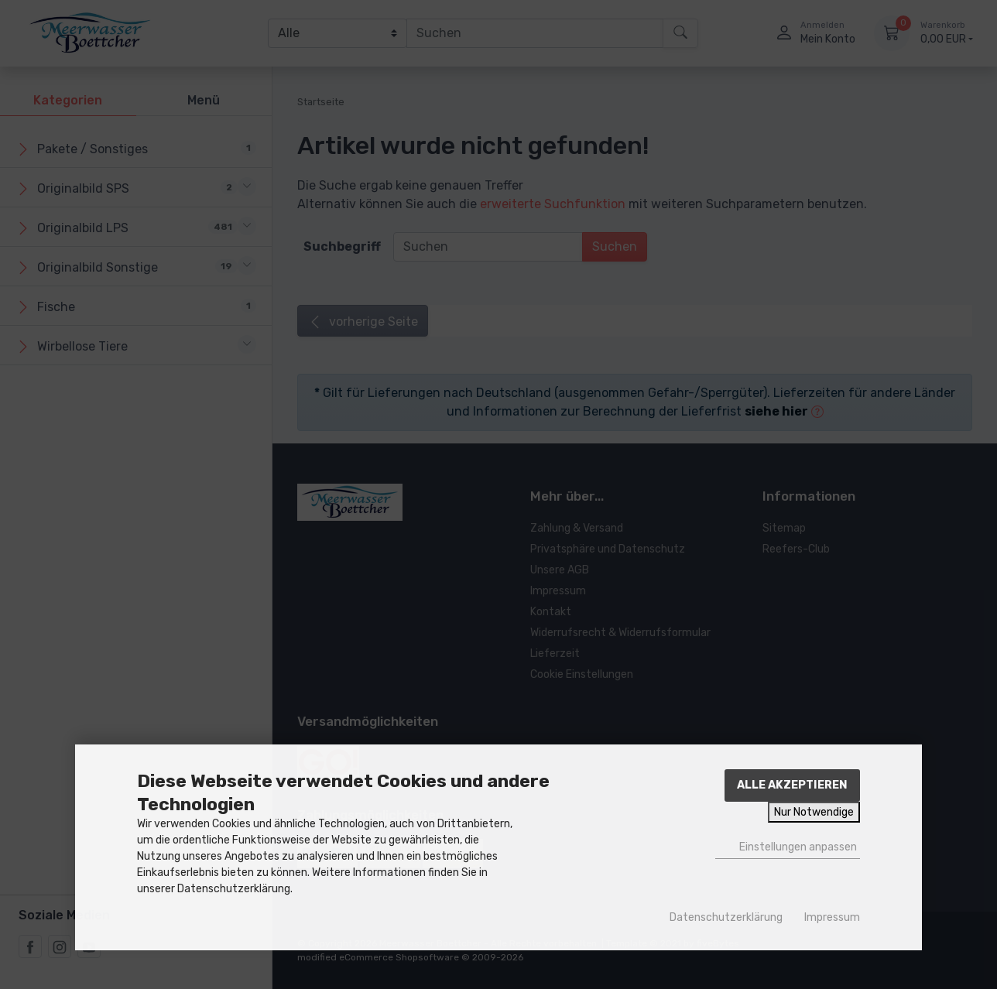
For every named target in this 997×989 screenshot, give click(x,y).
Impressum (832, 917)
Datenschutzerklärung (726, 917)
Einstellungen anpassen (787, 846)
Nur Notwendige (814, 812)
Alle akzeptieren (792, 785)
